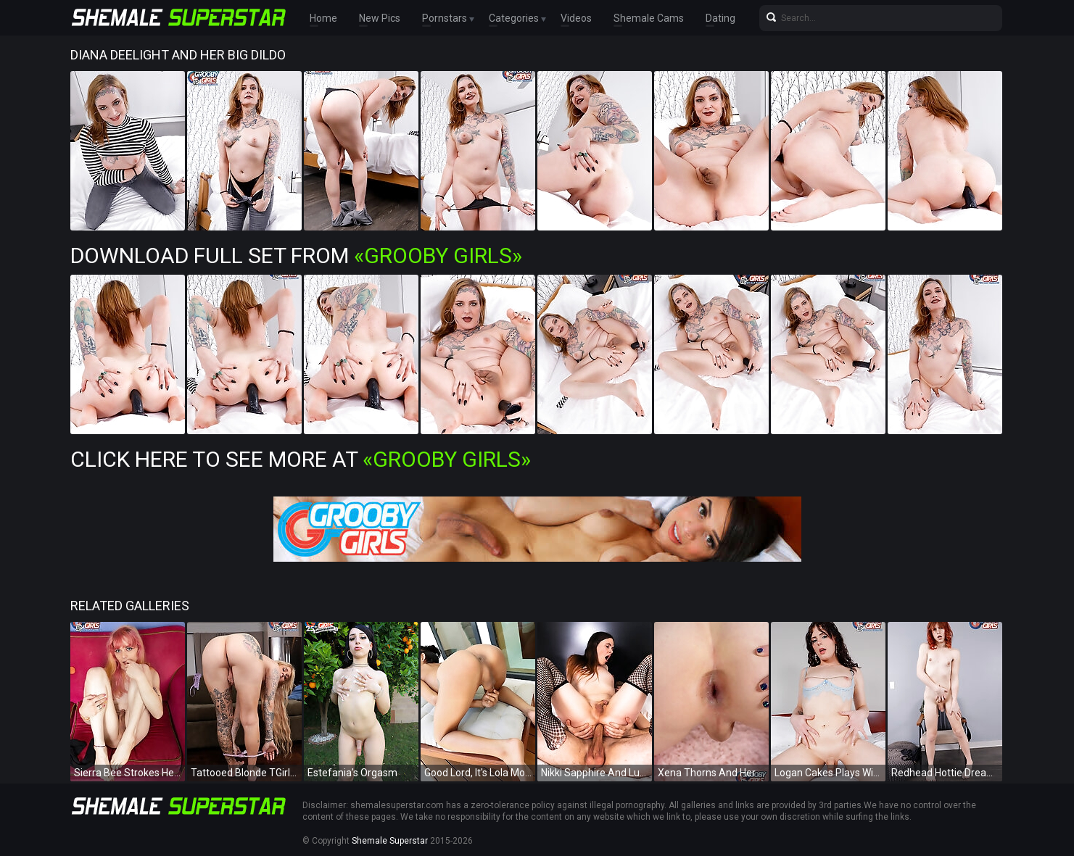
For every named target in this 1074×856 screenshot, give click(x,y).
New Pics (379, 18)
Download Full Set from (296, 255)
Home (323, 18)
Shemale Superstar (390, 841)
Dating (720, 18)
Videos (576, 18)
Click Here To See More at (300, 459)
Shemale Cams (649, 18)
